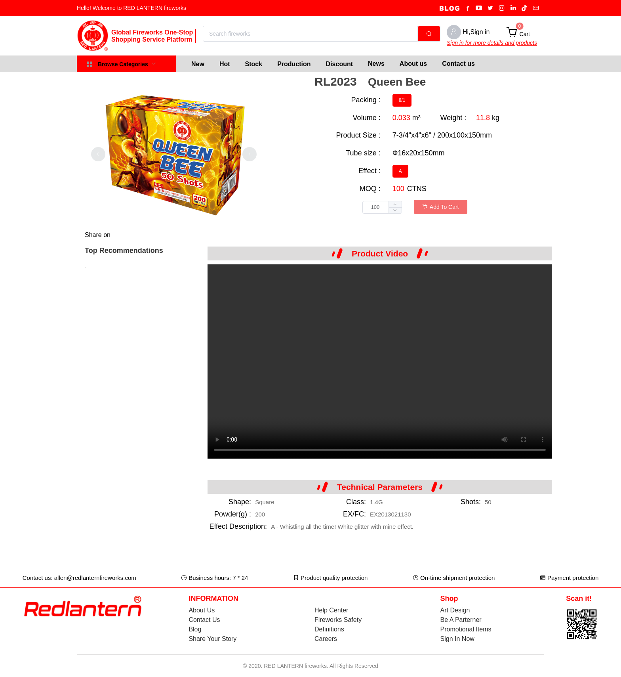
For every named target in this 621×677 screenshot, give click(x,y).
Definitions (329, 629)
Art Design (455, 610)
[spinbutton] (382, 207)
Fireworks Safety (338, 619)
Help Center (331, 610)
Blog (195, 629)
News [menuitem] (376, 63)
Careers (325, 638)
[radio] (402, 100)
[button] (395, 210)
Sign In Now (457, 638)
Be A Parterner (461, 619)
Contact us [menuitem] (458, 63)
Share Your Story (212, 638)
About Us (202, 610)
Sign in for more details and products (492, 43)
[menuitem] (198, 64)
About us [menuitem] (413, 63)
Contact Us (204, 619)
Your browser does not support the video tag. (380, 361)
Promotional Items (465, 629)
